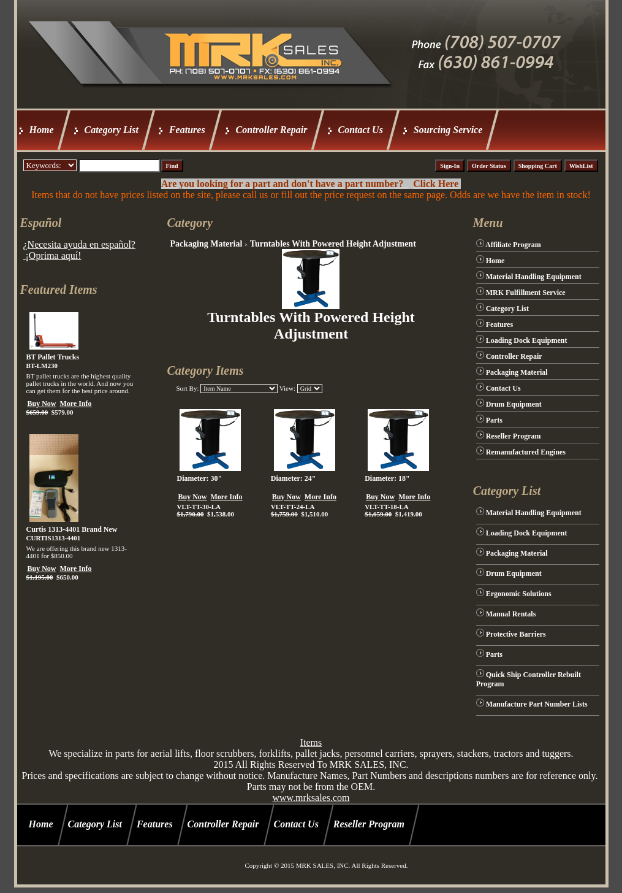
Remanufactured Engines (526, 452)
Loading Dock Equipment (526, 340)
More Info (76, 403)
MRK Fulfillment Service (526, 292)
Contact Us (360, 130)
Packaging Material (206, 243)
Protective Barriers (516, 634)
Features (187, 130)
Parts (494, 420)
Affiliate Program (513, 244)
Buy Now (42, 403)
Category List (111, 130)
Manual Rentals (511, 614)
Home (41, 130)
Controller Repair (272, 130)
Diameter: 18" (387, 478)
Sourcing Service (448, 130)
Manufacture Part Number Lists (537, 704)
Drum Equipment (514, 404)
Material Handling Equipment (534, 276)
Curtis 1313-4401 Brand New (72, 529)
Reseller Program (513, 436)
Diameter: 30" (199, 478)
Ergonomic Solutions (519, 593)
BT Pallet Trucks (53, 357)
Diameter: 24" (293, 478)
